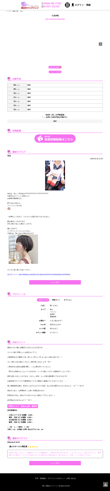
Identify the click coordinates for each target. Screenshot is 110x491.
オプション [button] (68, 300)
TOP (36, 478)
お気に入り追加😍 (55, 67)
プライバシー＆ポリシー (56, 478)
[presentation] (100, 44)
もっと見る (55, 282)
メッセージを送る (55, 72)
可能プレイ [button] (56, 300)
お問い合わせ (71, 478)
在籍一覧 (15, 11)
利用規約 (43, 478)
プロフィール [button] (43, 300)
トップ (8, 11)
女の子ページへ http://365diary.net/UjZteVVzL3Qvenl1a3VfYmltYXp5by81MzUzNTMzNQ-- (39, 274)
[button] (67, 4)
